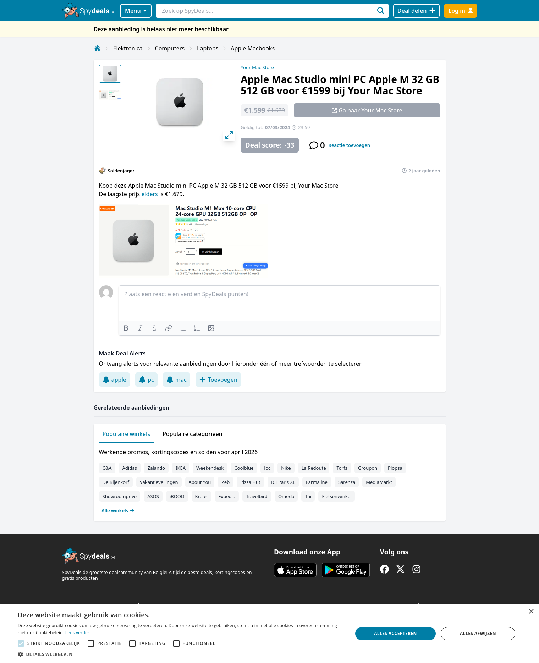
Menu (136, 11)
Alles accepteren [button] (395, 633)
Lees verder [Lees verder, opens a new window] (77, 633)
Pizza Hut (250, 482)
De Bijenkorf (116, 482)
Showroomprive (120, 496)
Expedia (226, 496)
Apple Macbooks (253, 48)
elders (150, 194)
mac (176, 379)
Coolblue (243, 468)
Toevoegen (218, 379)
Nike (286, 468)
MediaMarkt (379, 482)
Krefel (201, 496)
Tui (308, 496)
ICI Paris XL (283, 482)
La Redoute (314, 468)
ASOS (153, 496)
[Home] (97, 48)
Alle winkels (117, 510)
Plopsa (395, 468)
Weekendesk (210, 468)
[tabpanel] (269, 479)
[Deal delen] (416, 11)
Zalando (156, 468)
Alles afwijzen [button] (478, 633)
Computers (170, 48)
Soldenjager (121, 170)
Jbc (267, 468)
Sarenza (346, 482)
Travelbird (257, 496)
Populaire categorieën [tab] (192, 434)
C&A (107, 468)
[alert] (269, 633)
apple (115, 379)
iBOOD (177, 496)
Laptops (207, 48)
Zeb (225, 482)
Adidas (129, 468)
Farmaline (317, 482)
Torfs (341, 468)
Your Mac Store (257, 67)
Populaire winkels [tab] (126, 434)
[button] (180, 654)
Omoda (286, 496)
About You (200, 482)
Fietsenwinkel (336, 496)
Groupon (367, 468)
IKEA (181, 468)
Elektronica (128, 48)
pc (146, 379)
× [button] (531, 611)
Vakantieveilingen (159, 482)
